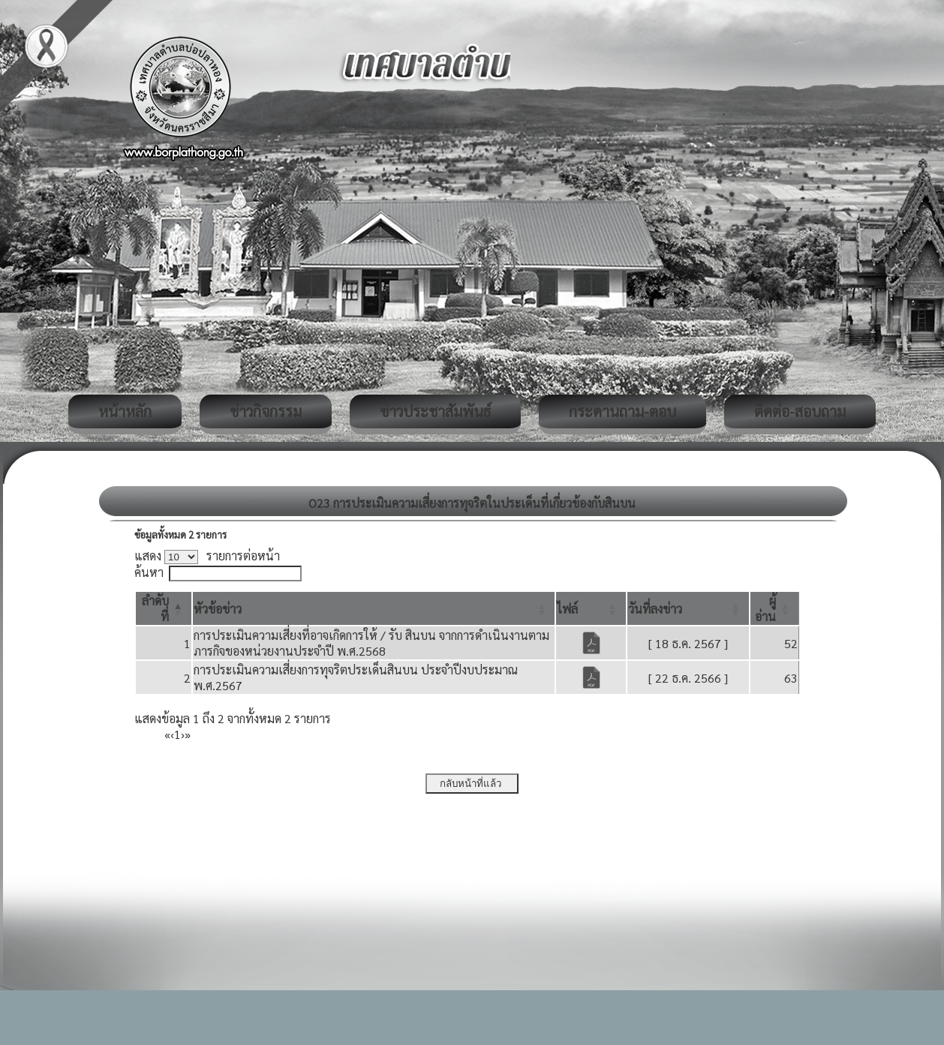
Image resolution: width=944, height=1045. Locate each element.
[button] (218, 609)
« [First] (167, 734)
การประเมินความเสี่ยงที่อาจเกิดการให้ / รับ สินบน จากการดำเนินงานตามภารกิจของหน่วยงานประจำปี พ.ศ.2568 (371, 643)
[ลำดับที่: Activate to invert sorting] (163, 608)
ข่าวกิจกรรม (266, 411)
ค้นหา (149, 572)
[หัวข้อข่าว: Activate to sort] (374, 608)
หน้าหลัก (125, 411)
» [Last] (188, 734)
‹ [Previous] (172, 734)
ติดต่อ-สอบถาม (800, 411)
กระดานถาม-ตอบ (622, 411)
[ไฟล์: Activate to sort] (590, 608)
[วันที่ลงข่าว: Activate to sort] (688, 608)
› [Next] (183, 734)
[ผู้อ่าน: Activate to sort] (774, 608)
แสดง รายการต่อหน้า (207, 555)
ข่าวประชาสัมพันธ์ (435, 411)
